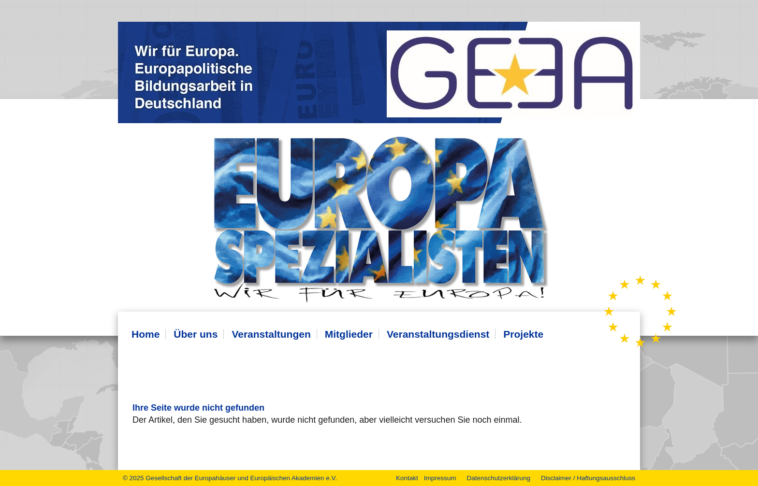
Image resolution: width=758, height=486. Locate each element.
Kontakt (407, 478)
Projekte (523, 334)
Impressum (440, 478)
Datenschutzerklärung (498, 478)
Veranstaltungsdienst (438, 334)
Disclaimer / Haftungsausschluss (588, 478)
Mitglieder (349, 334)
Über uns (196, 334)
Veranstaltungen (271, 334)
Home (145, 334)
